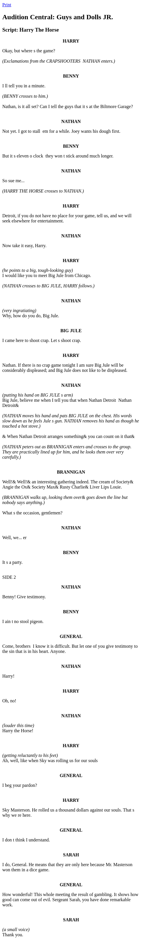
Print (6, 4)
